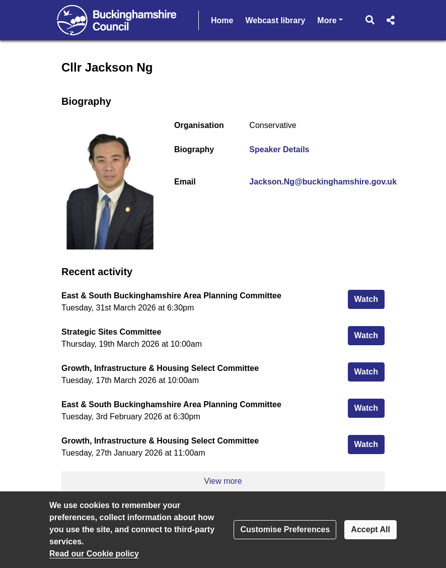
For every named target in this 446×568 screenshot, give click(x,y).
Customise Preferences (285, 529)
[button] (370, 20)
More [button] (329, 19)
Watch (369, 298)
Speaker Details (279, 149)
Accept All (370, 529)
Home (222, 20)
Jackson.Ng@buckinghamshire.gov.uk (323, 181)
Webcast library (275, 20)
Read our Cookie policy (94, 553)
